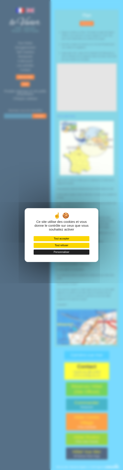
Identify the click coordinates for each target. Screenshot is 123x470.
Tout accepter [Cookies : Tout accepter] (61, 238)
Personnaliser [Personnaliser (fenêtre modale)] (61, 252)
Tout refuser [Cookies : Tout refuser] (61, 245)
